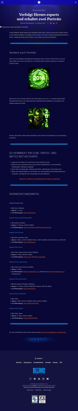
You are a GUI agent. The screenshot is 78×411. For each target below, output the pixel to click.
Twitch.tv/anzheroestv (44, 227)
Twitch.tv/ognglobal (39, 257)
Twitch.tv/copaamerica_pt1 (57, 271)
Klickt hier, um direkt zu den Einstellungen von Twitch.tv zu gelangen (39, 179)
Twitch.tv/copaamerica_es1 (31, 271)
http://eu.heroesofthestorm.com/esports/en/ (53, 332)
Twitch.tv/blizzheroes (29, 212)
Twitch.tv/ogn (27, 257)
